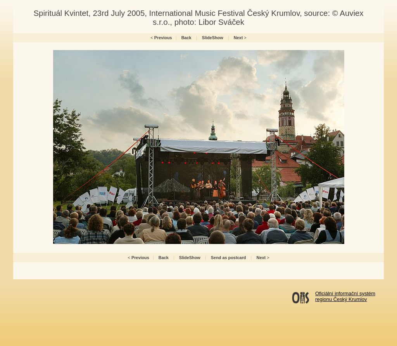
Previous (163, 37)
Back (186, 37)
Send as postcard (228, 257)
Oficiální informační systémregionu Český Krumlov (345, 296)
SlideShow (212, 37)
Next (238, 37)
